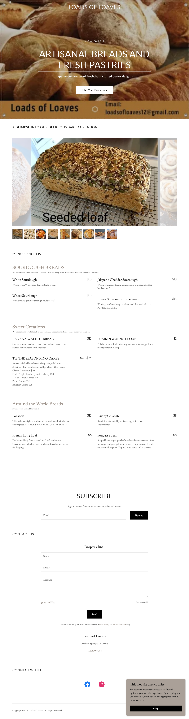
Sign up (139, 515)
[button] (42, 602)
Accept (155, 708)
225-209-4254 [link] (94, 41)
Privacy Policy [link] (104, 624)
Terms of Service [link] (119, 624)
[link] (94, 8)
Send (94, 614)
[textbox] (83, 515)
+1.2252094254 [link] (94, 650)
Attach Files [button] (49, 602)
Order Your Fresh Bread (94, 90)
